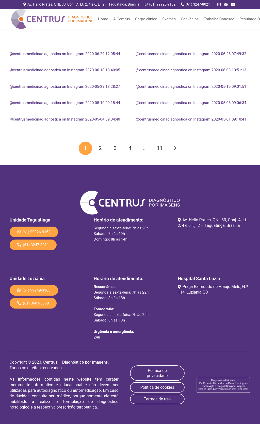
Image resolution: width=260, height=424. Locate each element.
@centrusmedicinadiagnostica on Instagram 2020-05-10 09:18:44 (65, 102)
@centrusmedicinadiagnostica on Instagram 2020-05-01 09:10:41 (191, 119)
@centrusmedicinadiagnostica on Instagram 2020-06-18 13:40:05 (65, 70)
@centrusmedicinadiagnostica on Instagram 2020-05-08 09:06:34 (191, 102)
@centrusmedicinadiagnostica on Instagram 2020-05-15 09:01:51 (191, 86)
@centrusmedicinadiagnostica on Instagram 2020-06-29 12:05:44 (65, 54)
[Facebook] (226, 4)
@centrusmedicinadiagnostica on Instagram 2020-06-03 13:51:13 (191, 70)
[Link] (52, 19)
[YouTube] (233, 4)
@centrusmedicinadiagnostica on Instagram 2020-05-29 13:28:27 (65, 86)
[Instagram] (218, 4)
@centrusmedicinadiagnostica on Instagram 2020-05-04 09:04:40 (65, 119)
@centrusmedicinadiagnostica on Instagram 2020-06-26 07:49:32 (191, 54)
